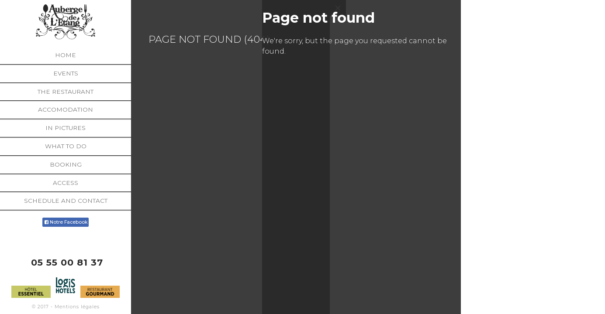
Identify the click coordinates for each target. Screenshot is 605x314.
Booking (66, 164)
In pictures (65, 127)
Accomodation (65, 109)
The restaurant (65, 91)
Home (65, 54)
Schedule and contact (65, 200)
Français (586, 308)
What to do (65, 146)
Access (65, 182)
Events (65, 73)
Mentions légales (77, 307)
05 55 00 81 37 (67, 262)
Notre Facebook (65, 222)
